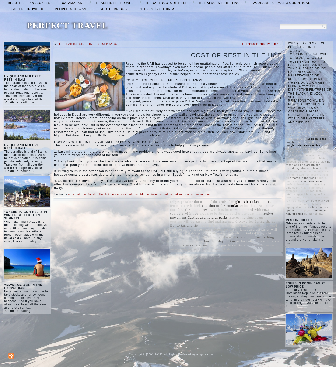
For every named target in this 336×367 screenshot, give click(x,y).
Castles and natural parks (208, 217)
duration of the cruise (211, 202)
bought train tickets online (251, 202)
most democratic (198, 194)
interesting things (156, 9)
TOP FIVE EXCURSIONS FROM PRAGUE (88, 44)
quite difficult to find (234, 233)
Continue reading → (20, 102)
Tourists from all (212, 225)
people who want (71, 9)
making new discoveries (234, 221)
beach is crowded (26, 9)
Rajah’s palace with (200, 233)
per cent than (252, 213)
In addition (186, 237)
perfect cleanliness (251, 241)
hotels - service (296, 138)
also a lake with (223, 237)
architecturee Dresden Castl (87, 194)
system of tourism (297, 191)
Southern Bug (113, 9)
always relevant (194, 245)
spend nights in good (186, 241)
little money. (248, 245)
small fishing (224, 249)
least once (293, 129)
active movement (312, 181)
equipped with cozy (254, 209)
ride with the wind (262, 225)
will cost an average (186, 229)
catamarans (73, 3)
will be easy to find (198, 221)
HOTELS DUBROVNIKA (260, 44)
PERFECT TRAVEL (67, 25)
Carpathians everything (255, 237)
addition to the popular (220, 205)
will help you (303, 210)
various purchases (222, 245)
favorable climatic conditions (281, 3)
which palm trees (224, 209)
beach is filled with (115, 3)
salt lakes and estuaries (251, 229)
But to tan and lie (184, 225)
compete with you (184, 213)
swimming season (254, 205)
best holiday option (219, 241)
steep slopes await (217, 229)
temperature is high (185, 205)
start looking (237, 225)
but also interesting (219, 3)
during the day (266, 221)
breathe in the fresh (194, 209)
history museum (201, 249)
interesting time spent (246, 217)
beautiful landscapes (29, 3)
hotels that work (175, 194)
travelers (203, 237)
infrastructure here (167, 3)
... (6, 244)
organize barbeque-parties (220, 213)
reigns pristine (181, 202)
